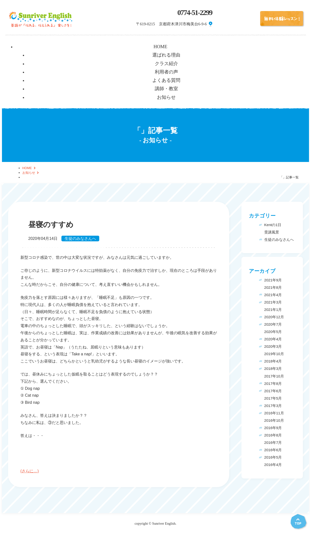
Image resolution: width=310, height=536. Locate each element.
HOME (160, 46)
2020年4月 (273, 339)
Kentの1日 (272, 225)
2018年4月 (273, 361)
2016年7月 (273, 442)
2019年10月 (274, 354)
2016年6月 (273, 450)
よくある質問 (166, 80)
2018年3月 (273, 368)
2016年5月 (273, 457)
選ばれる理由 (166, 55)
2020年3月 (273, 346)
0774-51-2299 (194, 12)
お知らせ (166, 97)
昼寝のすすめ (50, 224)
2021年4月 (273, 295)
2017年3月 (273, 406)
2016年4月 (273, 465)
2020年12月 (274, 317)
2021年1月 (273, 309)
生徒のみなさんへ (80, 238)
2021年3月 (273, 302)
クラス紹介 (166, 63)
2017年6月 (273, 391)
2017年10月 (274, 376)
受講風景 (271, 232)
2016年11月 (274, 413)
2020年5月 (273, 332)
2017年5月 (273, 398)
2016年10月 (274, 420)
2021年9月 (273, 280)
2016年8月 (273, 435)
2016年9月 (273, 428)
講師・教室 (166, 88)
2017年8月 (273, 383)
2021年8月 (273, 287)
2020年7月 (273, 324)
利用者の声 (166, 71)
